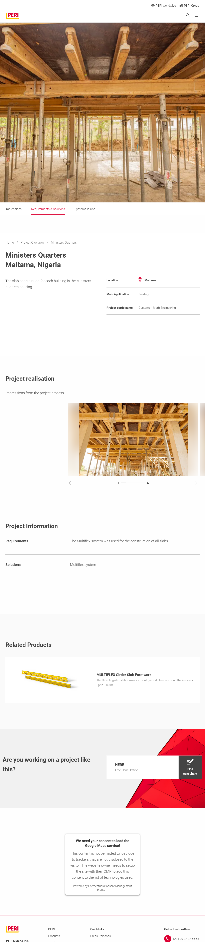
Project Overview (33, 242)
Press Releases (100, 937)
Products (54, 937)
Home (10, 242)
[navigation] (154, 768)
